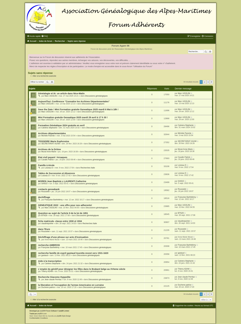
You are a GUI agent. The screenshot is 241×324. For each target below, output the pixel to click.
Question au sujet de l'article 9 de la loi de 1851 (63, 213)
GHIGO (44, 183)
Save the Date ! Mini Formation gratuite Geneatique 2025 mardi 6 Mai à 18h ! (78, 109)
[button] (211, 82)
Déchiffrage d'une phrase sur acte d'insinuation (63, 237)
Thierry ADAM (47, 271)
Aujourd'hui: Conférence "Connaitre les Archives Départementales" (74, 101)
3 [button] (208, 82)
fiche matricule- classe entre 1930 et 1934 (60, 221)
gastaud (44, 255)
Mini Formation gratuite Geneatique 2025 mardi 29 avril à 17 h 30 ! (73, 117)
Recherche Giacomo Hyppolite (54, 277)
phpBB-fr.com (42, 313)
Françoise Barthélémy (54, 200)
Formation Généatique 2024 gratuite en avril (61, 125)
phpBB (42, 311)
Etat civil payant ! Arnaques (52, 157)
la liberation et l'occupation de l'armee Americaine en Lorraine (71, 285)
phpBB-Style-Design (64, 316)
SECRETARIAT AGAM (50, 144)
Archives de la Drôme (49, 149)
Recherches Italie (88, 168)
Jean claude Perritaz (53, 279)
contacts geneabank (49, 189)
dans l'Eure (44, 229)
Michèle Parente (48, 136)
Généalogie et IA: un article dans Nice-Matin (61, 93)
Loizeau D (49, 168)
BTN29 (44, 215)
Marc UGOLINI (51, 96)
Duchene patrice (48, 287)
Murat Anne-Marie (48, 152)
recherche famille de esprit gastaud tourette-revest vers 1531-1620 (73, 253)
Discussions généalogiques (96, 96)
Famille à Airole (46, 165)
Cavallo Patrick (47, 160)
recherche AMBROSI (49, 245)
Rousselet (45, 191)
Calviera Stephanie (49, 128)
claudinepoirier (47, 223)
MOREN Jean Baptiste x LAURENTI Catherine (62, 181)
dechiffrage (44, 197)
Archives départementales (52, 133)
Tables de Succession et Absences (56, 173)
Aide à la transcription (49, 261)
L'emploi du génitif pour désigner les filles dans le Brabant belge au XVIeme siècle (81, 269)
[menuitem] (44, 36)
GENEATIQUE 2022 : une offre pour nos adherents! (65, 205)
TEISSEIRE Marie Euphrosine (53, 141)
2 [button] (204, 82)
